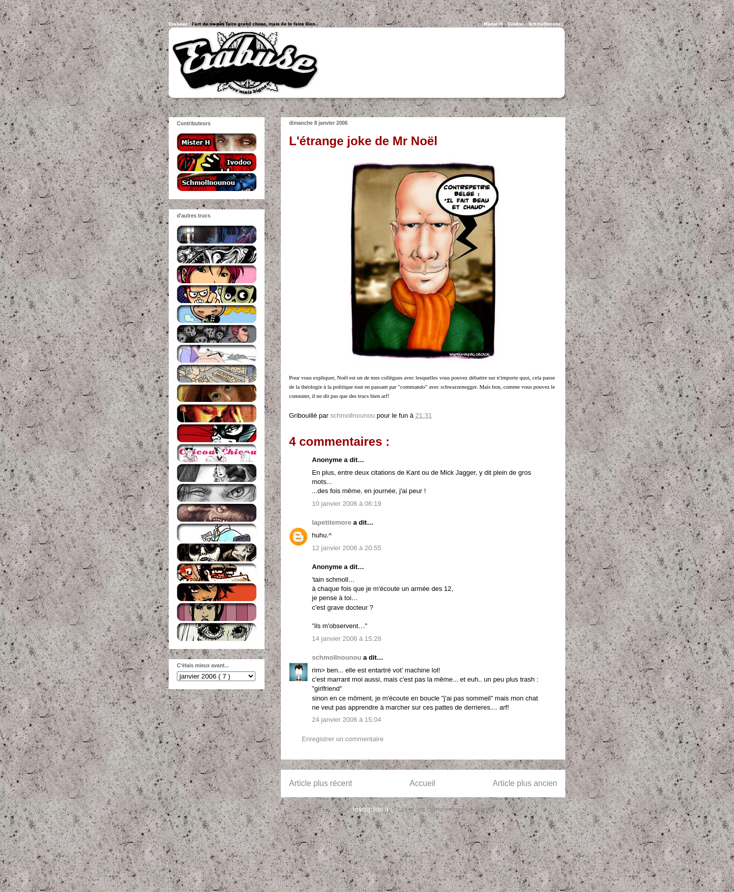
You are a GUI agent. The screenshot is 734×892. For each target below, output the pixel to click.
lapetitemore (332, 522)
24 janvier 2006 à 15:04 (346, 719)
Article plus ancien (524, 783)
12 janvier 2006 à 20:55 (346, 548)
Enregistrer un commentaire (342, 739)
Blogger (382, 871)
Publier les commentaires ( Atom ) (443, 809)
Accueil (422, 783)
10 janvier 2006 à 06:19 (346, 503)
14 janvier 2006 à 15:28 (346, 638)
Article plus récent (320, 783)
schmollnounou (337, 657)
